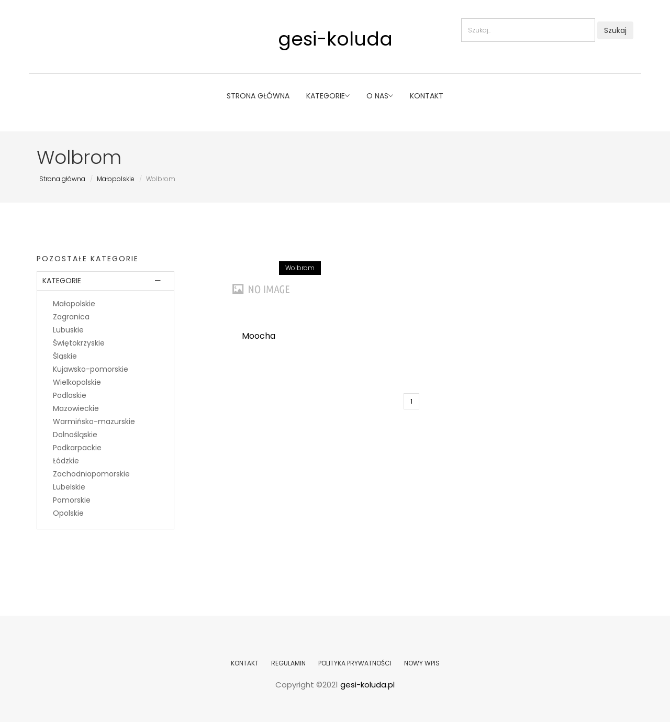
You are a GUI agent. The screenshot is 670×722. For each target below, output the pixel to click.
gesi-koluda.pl (367, 684)
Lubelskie (69, 487)
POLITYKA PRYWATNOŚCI (355, 663)
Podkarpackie (77, 447)
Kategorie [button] (328, 96)
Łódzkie (66, 461)
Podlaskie (69, 395)
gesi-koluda (335, 39)
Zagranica (71, 317)
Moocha (258, 336)
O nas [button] (379, 96)
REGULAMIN (288, 663)
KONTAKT (245, 663)
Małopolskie (116, 178)
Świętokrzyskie (79, 343)
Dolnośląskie (75, 434)
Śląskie (65, 356)
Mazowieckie (76, 408)
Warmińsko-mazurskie (94, 421)
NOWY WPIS (422, 663)
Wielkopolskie (77, 382)
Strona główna (258, 96)
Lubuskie (68, 330)
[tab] (105, 281)
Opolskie (68, 513)
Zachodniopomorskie (91, 474)
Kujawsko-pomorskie (90, 369)
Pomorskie (72, 500)
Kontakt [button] (426, 96)
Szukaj (615, 30)
